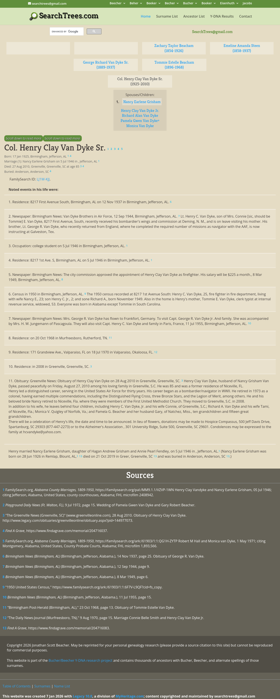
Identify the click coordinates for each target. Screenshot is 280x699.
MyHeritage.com (130, 696)
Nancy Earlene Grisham (142, 101)
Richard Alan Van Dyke (140, 115)
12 (4, 617)
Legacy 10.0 (82, 696)
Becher (170, 3)
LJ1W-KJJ (43, 179)
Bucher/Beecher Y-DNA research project (80, 660)
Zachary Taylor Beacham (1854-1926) (174, 48)
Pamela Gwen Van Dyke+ (140, 120)
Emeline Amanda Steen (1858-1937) (241, 48)
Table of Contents (17, 686)
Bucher (188, 3)
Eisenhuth (227, 3)
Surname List (167, 17)
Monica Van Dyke (140, 125)
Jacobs (247, 3)
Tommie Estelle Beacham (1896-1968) (174, 65)
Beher (134, 3)
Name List (62, 686)
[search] (66, 31)
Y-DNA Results (222, 17)
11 (4, 607)
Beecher (115, 3)
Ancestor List (194, 17)
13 (4, 628)
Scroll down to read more (23, 138)
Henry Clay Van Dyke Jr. (140, 110)
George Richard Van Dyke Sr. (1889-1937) (106, 65)
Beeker (151, 3)
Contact (245, 17)
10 (4, 597)
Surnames (42, 686)
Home (145, 17)
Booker (206, 3)
